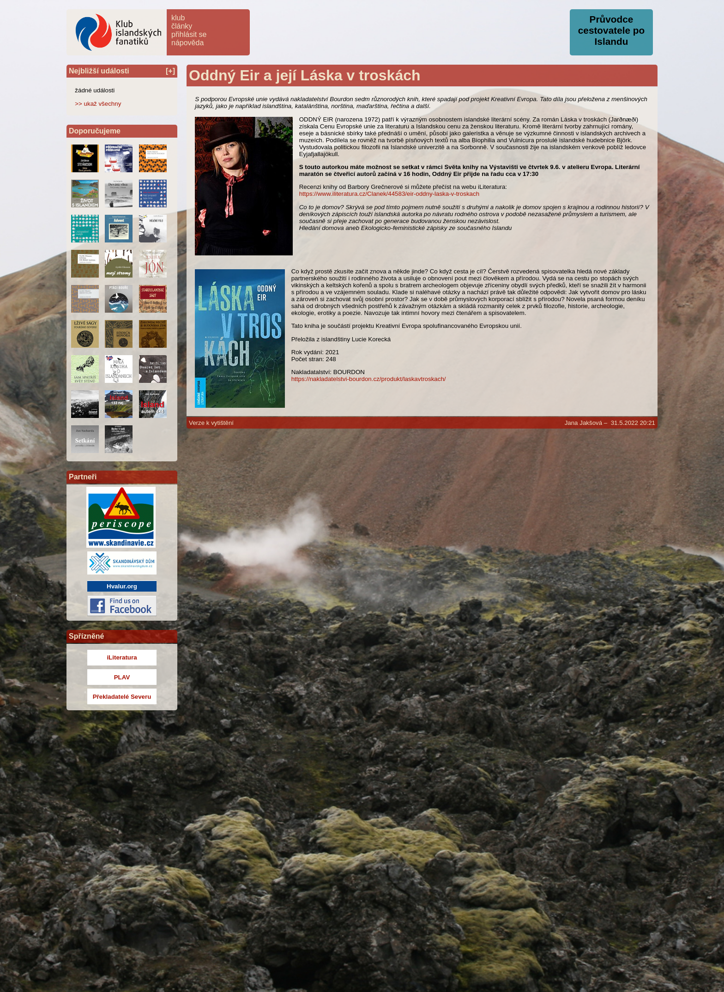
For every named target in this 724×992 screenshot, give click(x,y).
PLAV (122, 677)
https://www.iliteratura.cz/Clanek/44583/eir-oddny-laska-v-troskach (389, 193)
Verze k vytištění (211, 422)
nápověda (187, 43)
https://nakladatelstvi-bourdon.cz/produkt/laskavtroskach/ (368, 378)
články (181, 26)
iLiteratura (122, 657)
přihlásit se (188, 34)
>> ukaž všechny (98, 103)
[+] (170, 71)
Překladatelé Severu (122, 696)
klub (178, 18)
